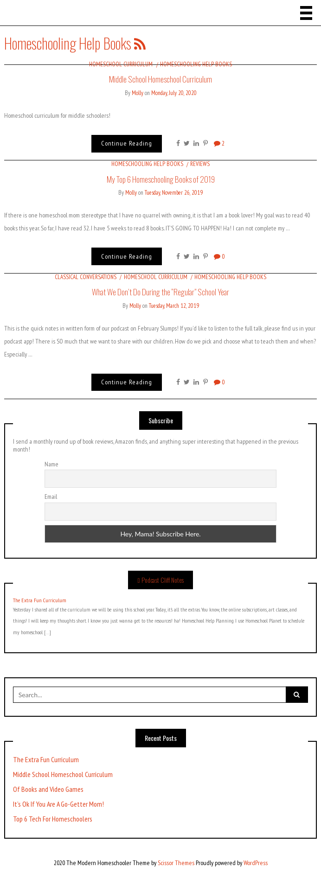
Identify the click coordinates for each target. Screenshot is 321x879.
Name (51, 464)
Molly (137, 93)
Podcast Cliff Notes (162, 580)
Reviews (200, 164)
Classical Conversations (85, 277)
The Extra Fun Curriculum (39, 600)
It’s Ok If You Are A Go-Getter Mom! (58, 804)
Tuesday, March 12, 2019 (174, 306)
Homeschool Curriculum (121, 64)
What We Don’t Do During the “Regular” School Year (160, 292)
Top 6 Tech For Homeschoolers (52, 819)
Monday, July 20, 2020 (174, 93)
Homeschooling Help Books (196, 64)
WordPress (256, 863)
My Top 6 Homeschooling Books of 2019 (161, 179)
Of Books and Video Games (48, 789)
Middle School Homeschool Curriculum (160, 79)
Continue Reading (126, 143)
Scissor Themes (176, 863)
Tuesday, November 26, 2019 (174, 193)
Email (51, 496)
